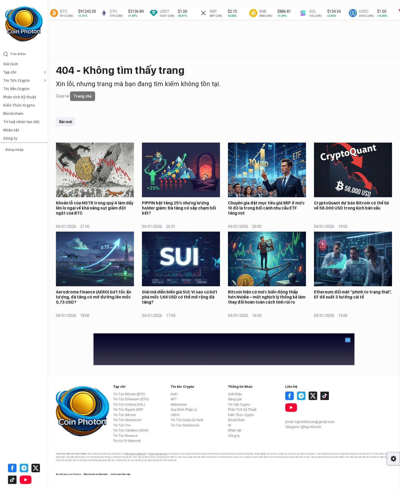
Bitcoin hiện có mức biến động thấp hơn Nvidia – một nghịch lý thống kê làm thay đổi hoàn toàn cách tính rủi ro (266, 297)
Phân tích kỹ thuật (19, 97)
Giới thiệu (235, 394)
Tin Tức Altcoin (124, 415)
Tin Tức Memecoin (127, 420)
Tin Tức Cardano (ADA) (131, 430)
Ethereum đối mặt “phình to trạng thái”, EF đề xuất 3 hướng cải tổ (352, 294)
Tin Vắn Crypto (16, 89)
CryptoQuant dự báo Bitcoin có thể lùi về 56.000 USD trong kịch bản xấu (351, 205)
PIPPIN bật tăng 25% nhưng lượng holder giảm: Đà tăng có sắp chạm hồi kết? (179, 208)
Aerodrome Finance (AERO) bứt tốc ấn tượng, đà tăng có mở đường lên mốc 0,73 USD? (93, 297)
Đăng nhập (14, 150)
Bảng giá (235, 399)
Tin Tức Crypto (16, 80)
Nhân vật (11, 130)
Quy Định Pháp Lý (184, 410)
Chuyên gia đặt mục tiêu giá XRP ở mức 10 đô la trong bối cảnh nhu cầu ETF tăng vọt (266, 208)
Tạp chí (9, 72)
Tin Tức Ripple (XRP (128, 410)
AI (229, 425)
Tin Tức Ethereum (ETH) (131, 399)
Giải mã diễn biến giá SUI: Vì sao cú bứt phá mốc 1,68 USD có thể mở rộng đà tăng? (179, 297)
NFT (174, 399)
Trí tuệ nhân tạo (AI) (21, 122)
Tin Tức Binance (125, 436)
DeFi (174, 394)
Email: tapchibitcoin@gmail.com (310, 422)
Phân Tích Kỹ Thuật (242, 410)
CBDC (175, 415)
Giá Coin (10, 64)
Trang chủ (83, 96)
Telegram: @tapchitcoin (303, 427)
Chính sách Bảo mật (158, 454)
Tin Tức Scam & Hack (187, 420)
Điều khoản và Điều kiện (135, 454)
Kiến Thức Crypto (19, 105)
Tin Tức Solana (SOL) (129, 404)
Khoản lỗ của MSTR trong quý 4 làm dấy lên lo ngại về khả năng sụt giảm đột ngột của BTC (94, 208)
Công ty (10, 138)
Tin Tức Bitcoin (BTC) (129, 394)
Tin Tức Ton (122, 425)
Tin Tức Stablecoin (185, 425)
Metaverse (179, 404)
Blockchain (13, 113)
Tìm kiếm (14, 54)
